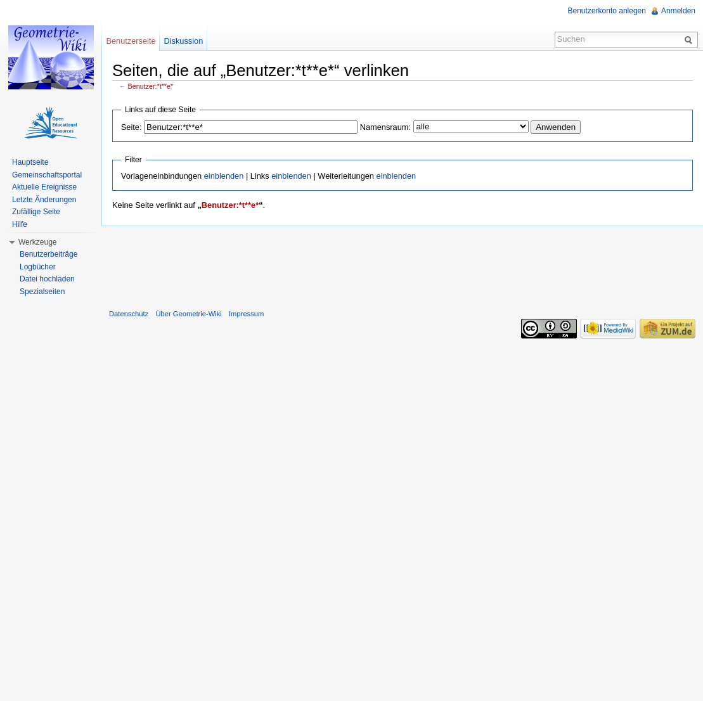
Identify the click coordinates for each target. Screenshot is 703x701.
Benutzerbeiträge (48, 254)
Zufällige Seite (36, 211)
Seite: (131, 127)
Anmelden (678, 10)
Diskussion (183, 41)
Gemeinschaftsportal (47, 174)
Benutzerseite (130, 41)
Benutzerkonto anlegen (607, 10)
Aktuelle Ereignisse (44, 187)
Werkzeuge (37, 242)
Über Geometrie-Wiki (188, 314)
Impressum (246, 314)
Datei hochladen (47, 278)
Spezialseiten (42, 291)
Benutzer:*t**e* (151, 86)
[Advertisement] (402, 264)
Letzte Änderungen (44, 199)
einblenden (224, 176)
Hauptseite (30, 162)
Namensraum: (385, 127)
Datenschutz (128, 314)
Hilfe (19, 224)
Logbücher (38, 266)
